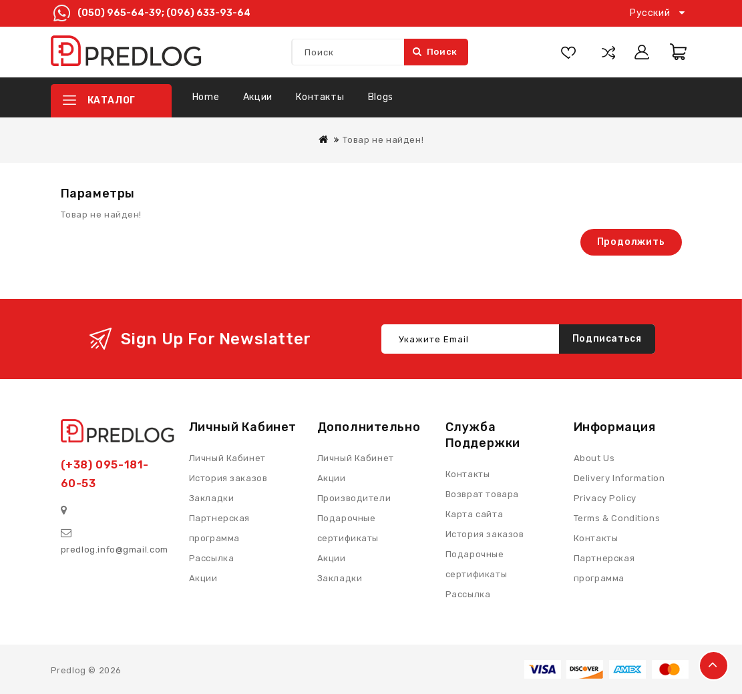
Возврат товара (482, 494)
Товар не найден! (383, 140)
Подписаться (607, 338)
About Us (594, 458)
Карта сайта (474, 514)
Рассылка (468, 594)
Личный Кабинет (355, 458)
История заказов (484, 534)
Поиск (435, 51)
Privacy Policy (605, 498)
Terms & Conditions (617, 518)
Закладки (340, 578)
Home (205, 97)
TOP (714, 666)
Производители (354, 498)
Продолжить (631, 242)
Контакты (320, 97)
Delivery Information (619, 478)
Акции (257, 97)
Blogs (380, 97)
